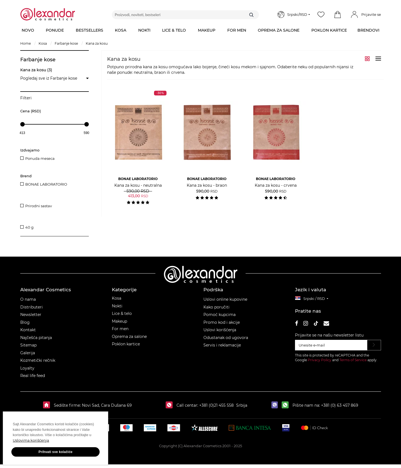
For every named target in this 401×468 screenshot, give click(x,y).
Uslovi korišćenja (219, 333)
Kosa (116, 301)
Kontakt (28, 333)
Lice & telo (122, 317)
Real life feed (32, 379)
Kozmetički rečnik (37, 363)
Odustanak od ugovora (225, 340)
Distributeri (31, 310)
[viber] (276, 408)
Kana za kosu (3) (36, 69)
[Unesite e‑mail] (331, 348)
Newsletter (30, 318)
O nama (28, 302)
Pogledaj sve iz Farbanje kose (48, 78)
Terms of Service (353, 363)
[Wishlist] (321, 14)
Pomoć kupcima (219, 318)
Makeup (119, 324)
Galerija (27, 356)
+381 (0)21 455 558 (216, 408)
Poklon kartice (126, 347)
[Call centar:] (170, 408)
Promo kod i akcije (221, 325)
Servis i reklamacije (222, 348)
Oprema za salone (129, 339)
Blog (25, 325)
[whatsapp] (286, 408)
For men (120, 332)
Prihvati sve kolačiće (55, 452)
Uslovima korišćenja (31, 440)
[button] (337, 14)
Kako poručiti (216, 310)
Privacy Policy (319, 363)
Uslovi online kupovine (225, 302)
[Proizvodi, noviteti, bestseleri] (185, 14)
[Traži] (251, 14)
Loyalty (27, 371)
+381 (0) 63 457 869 (339, 408)
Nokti (117, 309)
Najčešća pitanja (36, 340)
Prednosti (30, 202)
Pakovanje (30, 219)
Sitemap (28, 348)
